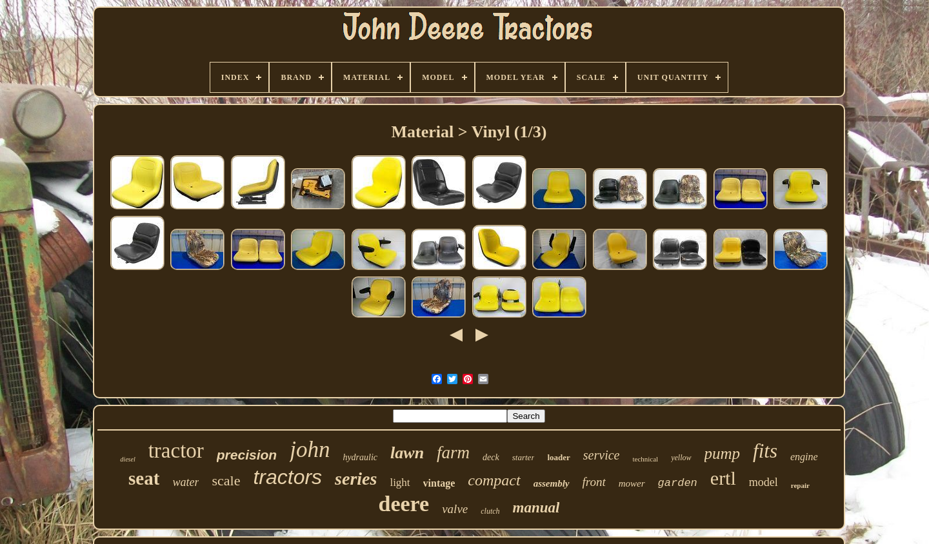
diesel (127, 459)
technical (645, 459)
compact (494, 480)
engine (804, 456)
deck (491, 457)
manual (536, 508)
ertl (723, 478)
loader (558, 457)
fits (765, 451)
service (601, 455)
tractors (287, 477)
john (310, 449)
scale (226, 480)
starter (523, 457)
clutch (490, 511)
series (356, 479)
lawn (407, 452)
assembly (552, 483)
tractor (176, 450)
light (400, 482)
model (763, 482)
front (594, 482)
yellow (681, 457)
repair (800, 485)
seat (143, 478)
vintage (439, 483)
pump (722, 453)
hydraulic (360, 457)
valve (455, 509)
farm (453, 452)
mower (632, 483)
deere (404, 504)
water (185, 482)
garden (677, 483)
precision (247, 454)
